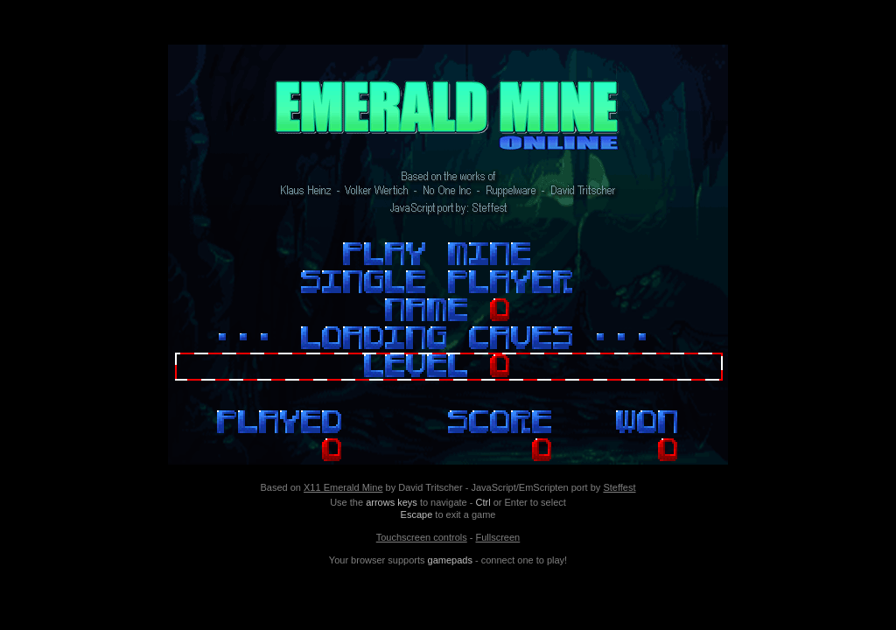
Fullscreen (497, 537)
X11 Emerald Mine (343, 487)
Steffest (619, 487)
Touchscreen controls (421, 537)
